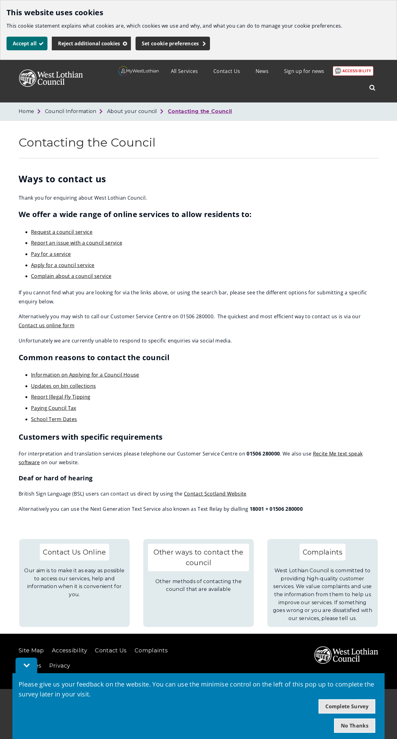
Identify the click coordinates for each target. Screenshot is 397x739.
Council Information (70, 111)
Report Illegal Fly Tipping (60, 396)
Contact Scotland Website (215, 493)
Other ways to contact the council (198, 557)
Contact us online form (46, 325)
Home (26, 111)
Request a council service (61, 232)
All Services (184, 71)
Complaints (322, 552)
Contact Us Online (74, 552)
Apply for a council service (63, 265)
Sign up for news (304, 71)
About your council (132, 111)
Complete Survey (346, 706)
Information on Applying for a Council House (85, 374)
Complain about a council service (71, 276)
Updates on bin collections (63, 386)
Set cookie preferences (170, 43)
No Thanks (354, 725)
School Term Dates (54, 419)
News (262, 71)
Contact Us (226, 71)
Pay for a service (51, 254)
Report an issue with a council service (76, 242)
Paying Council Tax (53, 408)
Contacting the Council (200, 111)
